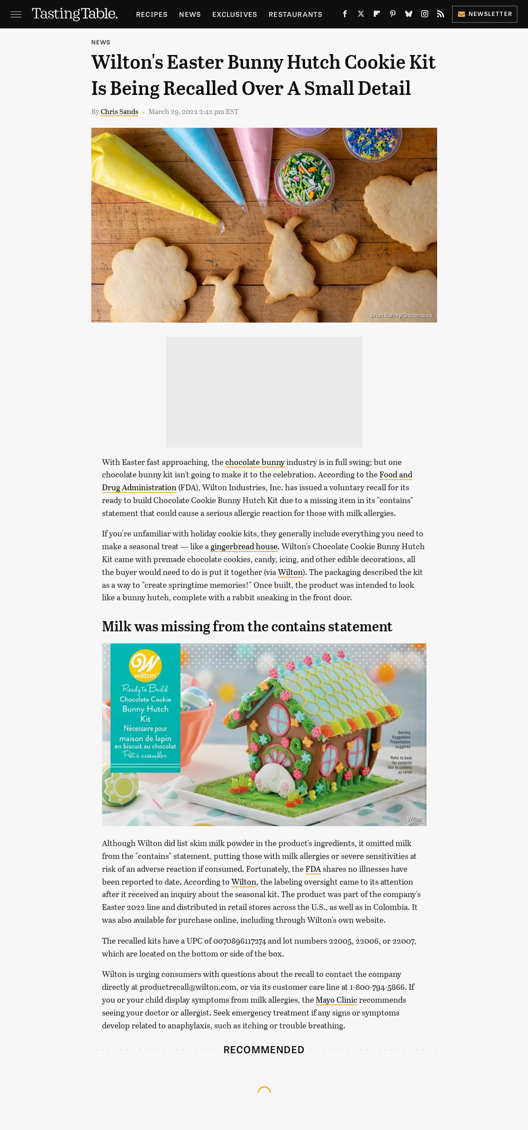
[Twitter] (360, 15)
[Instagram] (424, 15)
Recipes (152, 14)
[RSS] (440, 15)
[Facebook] (344, 15)
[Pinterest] (392, 15)
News (190, 14)
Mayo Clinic (336, 999)
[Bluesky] (408, 15)
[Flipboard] (376, 15)
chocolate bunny (255, 462)
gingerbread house (244, 546)
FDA (313, 868)
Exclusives (234, 14)
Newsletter (484, 13)
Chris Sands (119, 111)
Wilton (290, 572)
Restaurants (295, 14)
